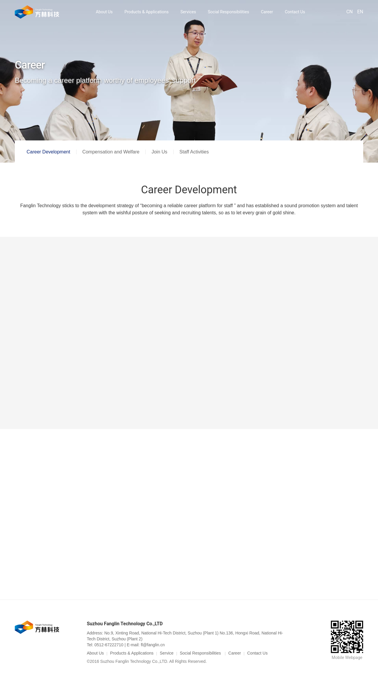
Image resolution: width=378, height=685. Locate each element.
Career (267, 11)
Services (188, 11)
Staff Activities (194, 151)
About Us (104, 11)
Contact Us (295, 11)
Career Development (48, 151)
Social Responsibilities (228, 11)
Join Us (159, 151)
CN (349, 11)
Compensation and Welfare (111, 151)
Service (167, 653)
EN (360, 11)
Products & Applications (147, 11)
